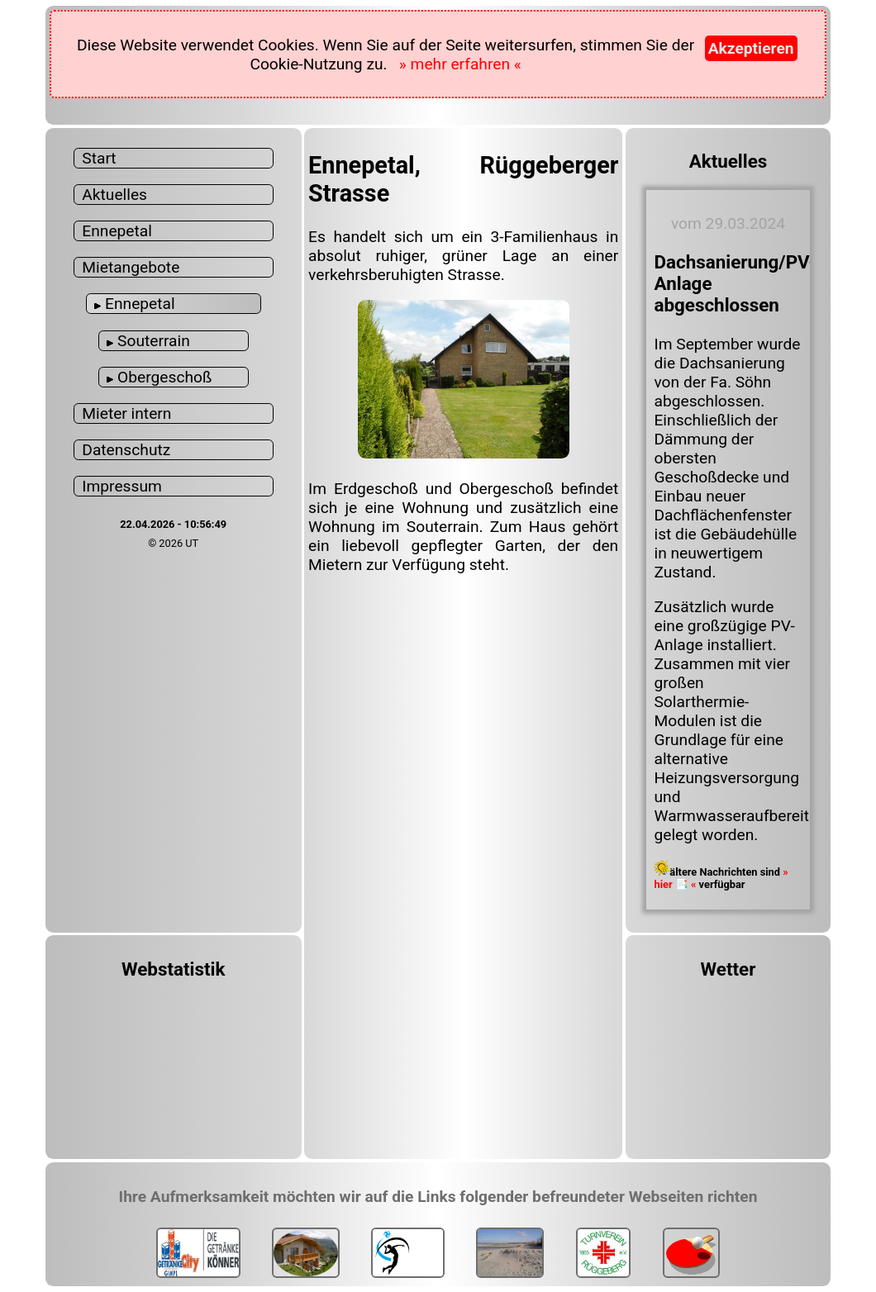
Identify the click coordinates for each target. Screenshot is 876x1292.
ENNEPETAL (728, 1060)
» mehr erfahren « (460, 64)
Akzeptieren (751, 48)
